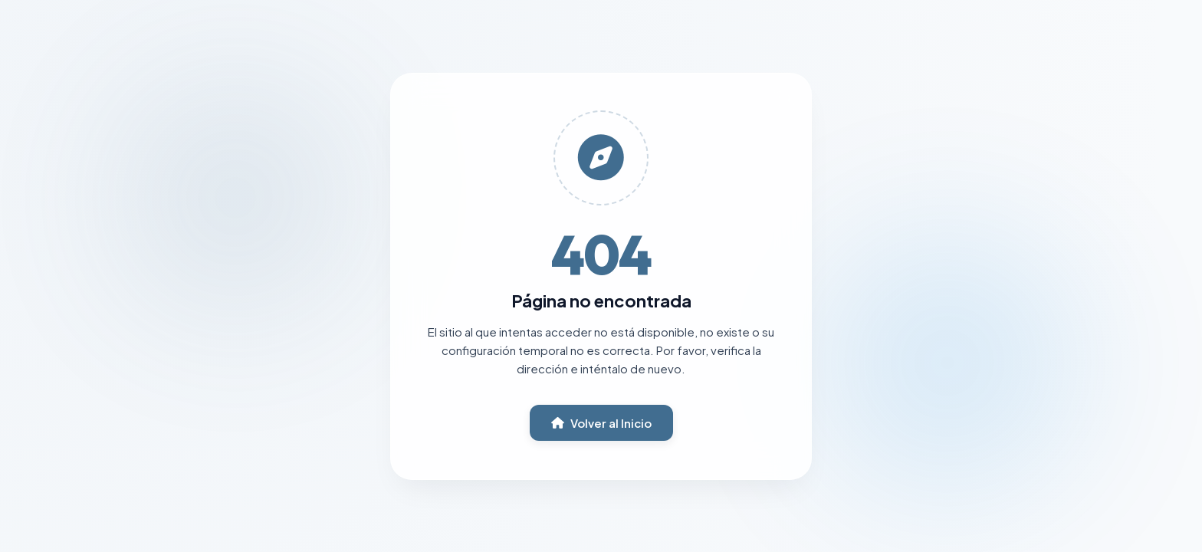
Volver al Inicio (601, 423)
